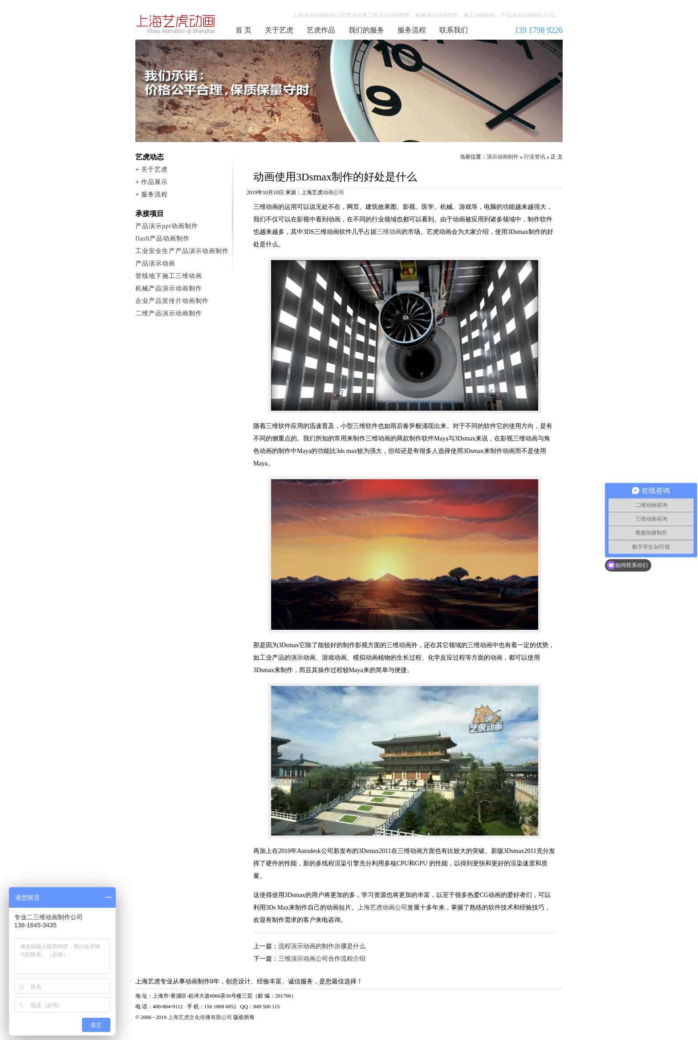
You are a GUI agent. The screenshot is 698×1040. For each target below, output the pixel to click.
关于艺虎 (279, 30)
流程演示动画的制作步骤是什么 (321, 946)
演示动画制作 (503, 157)
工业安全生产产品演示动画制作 (182, 251)
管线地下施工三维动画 (168, 276)
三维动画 (389, 231)
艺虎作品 (321, 30)
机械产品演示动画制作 (168, 288)
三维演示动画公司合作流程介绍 (321, 958)
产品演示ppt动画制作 (166, 226)
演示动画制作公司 (175, 24)
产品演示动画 (155, 263)
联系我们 (453, 30)
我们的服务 (366, 30)
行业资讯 (534, 157)
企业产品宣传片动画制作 (172, 301)
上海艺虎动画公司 (382, 907)
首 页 (243, 30)
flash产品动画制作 (162, 238)
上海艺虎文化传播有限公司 (200, 1017)
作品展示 (154, 182)
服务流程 (412, 30)
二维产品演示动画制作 (168, 313)
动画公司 (333, 192)
